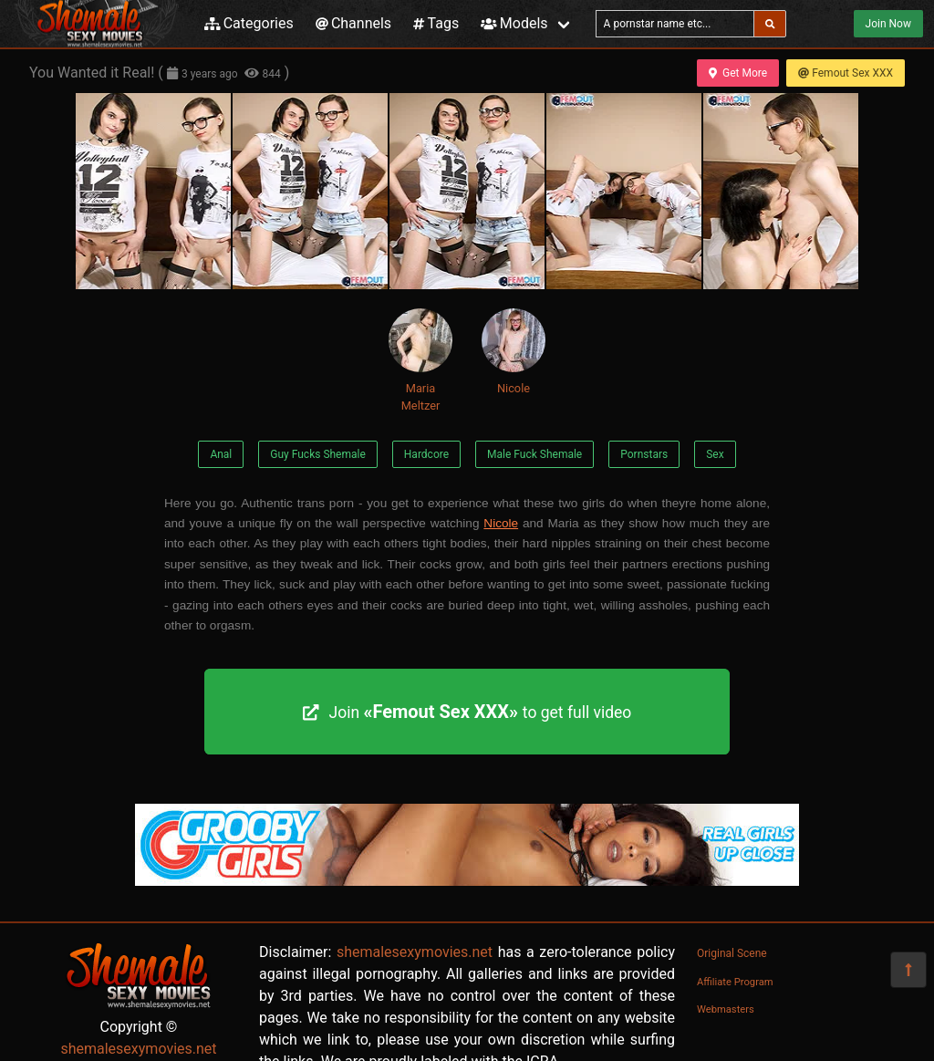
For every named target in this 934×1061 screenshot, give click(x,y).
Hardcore (426, 454)
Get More (738, 73)
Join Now (888, 23)
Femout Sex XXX (845, 73)
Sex (714, 454)
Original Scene (732, 953)
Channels (353, 23)
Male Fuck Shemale (534, 454)
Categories (249, 23)
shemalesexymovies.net (138, 1048)
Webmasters (725, 1009)
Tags (436, 23)
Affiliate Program (735, 982)
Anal (221, 454)
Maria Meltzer (420, 360)
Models (514, 23)
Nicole (513, 351)
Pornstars (644, 454)
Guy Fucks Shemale (318, 454)
